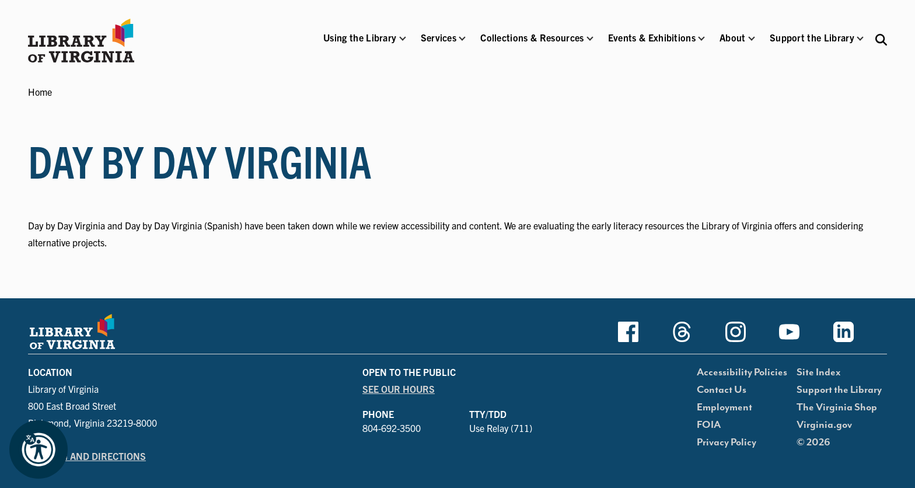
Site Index (819, 372)
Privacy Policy (726, 442)
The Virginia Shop (837, 407)
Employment (724, 407)
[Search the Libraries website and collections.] (881, 39)
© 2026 (813, 442)
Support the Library (839, 390)
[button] (359, 45)
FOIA (709, 425)
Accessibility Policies (742, 372)
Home (40, 91)
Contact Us (721, 390)
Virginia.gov (824, 425)
